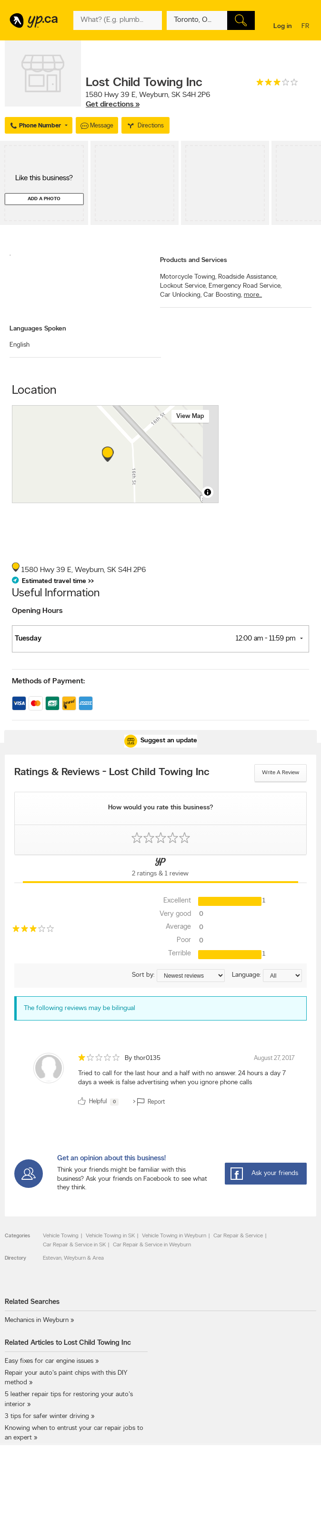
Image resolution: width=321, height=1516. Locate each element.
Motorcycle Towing (188, 277)
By (142, 1058)
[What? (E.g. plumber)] (117, 20)
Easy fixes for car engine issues (49, 1361)
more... (253, 295)
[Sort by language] (282, 975)
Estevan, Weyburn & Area (73, 1258)
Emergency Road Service (245, 286)
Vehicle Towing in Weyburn (174, 1236)
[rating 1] (99, 1060)
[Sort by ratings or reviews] (191, 975)
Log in (282, 26)
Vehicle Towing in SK (110, 1236)
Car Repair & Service (238, 1236)
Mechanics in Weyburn (37, 1320)
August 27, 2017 (274, 1058)
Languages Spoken (38, 328)
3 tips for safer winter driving (47, 1416)
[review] (160, 1081)
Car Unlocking (180, 295)
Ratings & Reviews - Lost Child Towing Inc (112, 773)
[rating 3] (277, 84)
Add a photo (44, 199)
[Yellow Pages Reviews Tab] (160, 869)
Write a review (280, 773)
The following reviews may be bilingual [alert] (79, 1008)
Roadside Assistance (247, 277)
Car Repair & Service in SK (74, 1245)
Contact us (301, 1503)
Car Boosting (222, 295)
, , (148, 99)
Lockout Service (183, 286)
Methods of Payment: (48, 681)
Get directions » (113, 104)
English (20, 345)
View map (190, 416)
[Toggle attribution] (207, 492)
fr (306, 26)
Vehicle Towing (61, 1236)
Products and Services (193, 260)
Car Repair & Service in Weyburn (152, 1245)
